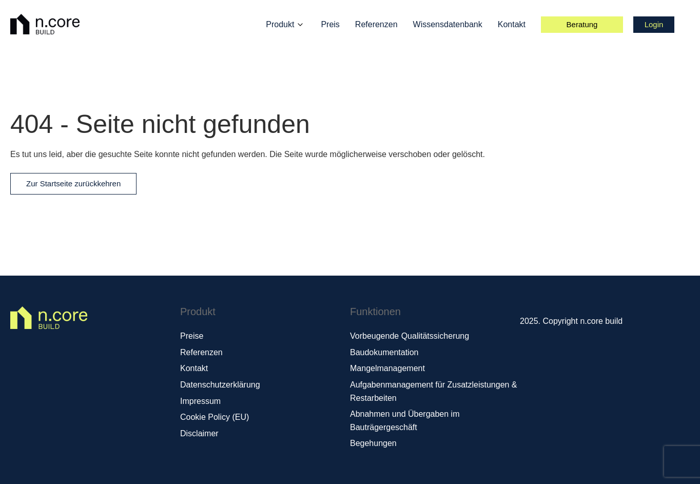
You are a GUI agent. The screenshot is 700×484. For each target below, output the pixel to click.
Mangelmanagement (387, 368)
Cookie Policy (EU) (214, 417)
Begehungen (373, 443)
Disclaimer (199, 433)
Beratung (582, 24)
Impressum (200, 401)
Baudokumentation (384, 352)
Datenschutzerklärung (220, 384)
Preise (191, 336)
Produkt (280, 24)
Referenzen (376, 24)
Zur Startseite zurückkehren (73, 183)
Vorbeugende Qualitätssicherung (409, 336)
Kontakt (512, 24)
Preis (330, 24)
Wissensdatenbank (447, 24)
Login (654, 24)
